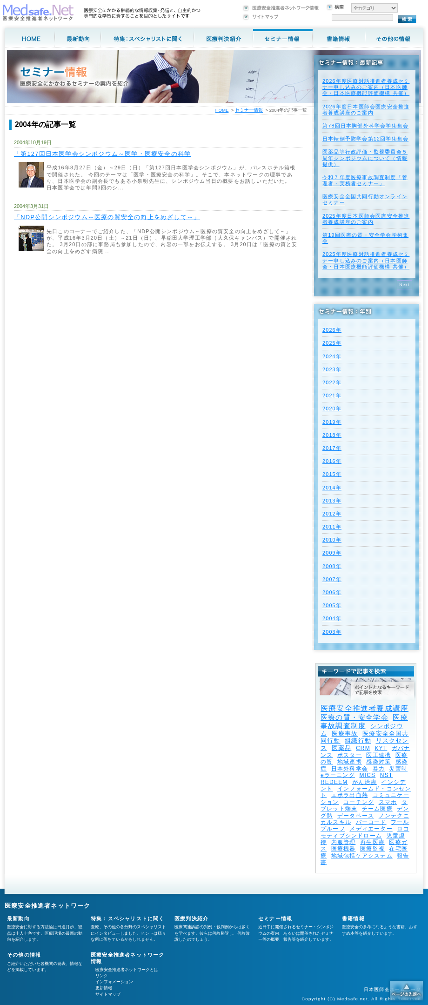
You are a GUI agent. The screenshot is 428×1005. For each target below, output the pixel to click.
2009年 (331, 553)
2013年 (331, 500)
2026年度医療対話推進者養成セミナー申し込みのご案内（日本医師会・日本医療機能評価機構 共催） (365, 87)
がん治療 (364, 782)
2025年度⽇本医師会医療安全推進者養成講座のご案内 (365, 219)
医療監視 (372, 848)
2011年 (331, 526)
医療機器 (343, 848)
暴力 (379, 768)
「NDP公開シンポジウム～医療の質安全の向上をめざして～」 (107, 217)
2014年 (331, 487)
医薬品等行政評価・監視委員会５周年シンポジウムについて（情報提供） (365, 158)
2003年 (331, 632)
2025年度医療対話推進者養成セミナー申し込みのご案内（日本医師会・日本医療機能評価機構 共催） (365, 260)
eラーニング (338, 775)
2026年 (331, 330)
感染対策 (378, 761)
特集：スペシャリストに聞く (128, 918)
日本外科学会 (349, 768)
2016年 (331, 461)
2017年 (331, 448)
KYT (380, 748)
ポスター (349, 755)
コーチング (358, 802)
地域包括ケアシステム (362, 855)
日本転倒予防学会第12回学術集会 (365, 138)
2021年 (331, 395)
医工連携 (378, 755)
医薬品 (342, 747)
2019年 (331, 422)
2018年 (331, 435)
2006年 (331, 592)
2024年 (331, 356)
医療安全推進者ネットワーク (48, 905)
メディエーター (370, 828)
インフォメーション (114, 981)
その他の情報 (24, 955)
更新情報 (103, 987)
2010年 (331, 540)
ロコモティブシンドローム (365, 831)
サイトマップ (107, 994)
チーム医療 (377, 808)
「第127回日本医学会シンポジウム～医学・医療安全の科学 (102, 153)
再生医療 (372, 842)
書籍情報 (353, 918)
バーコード (371, 822)
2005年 (331, 605)
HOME (222, 110)
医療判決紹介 (191, 918)
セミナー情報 (249, 110)
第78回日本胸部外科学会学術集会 (365, 125)
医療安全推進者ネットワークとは (126, 969)
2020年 (331, 408)
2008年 (331, 566)
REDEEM (334, 782)
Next (404, 284)
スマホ (388, 802)
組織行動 (358, 740)
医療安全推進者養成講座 (364, 708)
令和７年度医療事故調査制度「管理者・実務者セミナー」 (365, 180)
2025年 (331, 343)
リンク (101, 975)
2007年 (331, 579)
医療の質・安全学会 (354, 717)
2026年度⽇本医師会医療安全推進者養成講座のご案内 (365, 109)
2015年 (331, 474)
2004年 (331, 618)
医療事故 (345, 733)
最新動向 (18, 918)
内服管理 (343, 842)
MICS (367, 775)
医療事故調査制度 (364, 721)
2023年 (331, 369)
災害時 (398, 768)
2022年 (331, 382)
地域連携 (349, 761)
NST (386, 775)
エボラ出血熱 (349, 795)
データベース (355, 815)
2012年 (331, 513)
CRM (363, 748)
